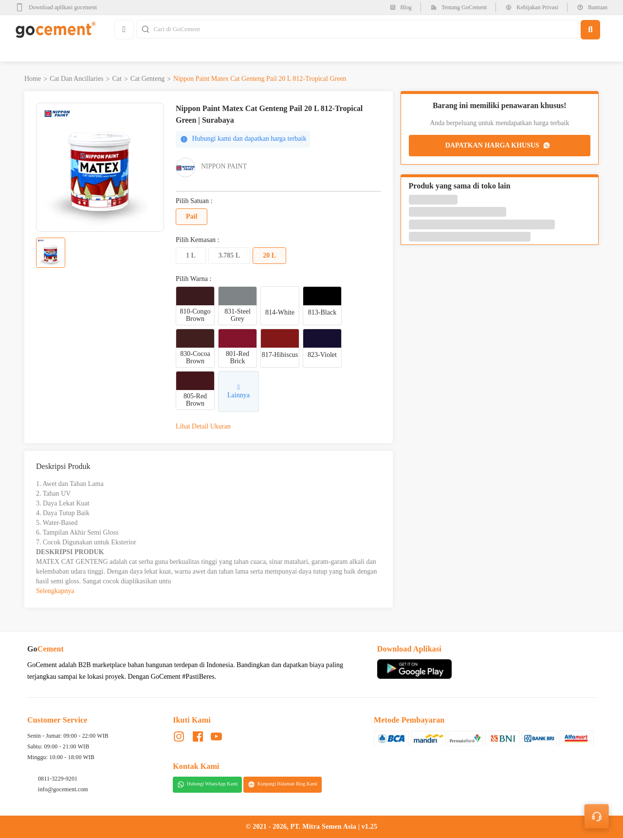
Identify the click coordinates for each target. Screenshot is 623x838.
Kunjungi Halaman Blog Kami (282, 784)
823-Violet (322, 354)
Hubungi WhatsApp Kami (207, 784)
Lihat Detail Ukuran (203, 426)
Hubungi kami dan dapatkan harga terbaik (243, 139)
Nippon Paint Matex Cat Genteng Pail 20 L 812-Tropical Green (260, 78)
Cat (116, 78)
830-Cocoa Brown (195, 357)
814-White (279, 312)
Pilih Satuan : (194, 201)
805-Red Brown (195, 399)
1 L (191, 255)
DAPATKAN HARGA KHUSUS (498, 145)
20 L (269, 255)
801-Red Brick (237, 357)
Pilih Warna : (193, 279)
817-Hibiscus (280, 354)
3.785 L (229, 255)
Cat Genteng (147, 78)
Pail (191, 216)
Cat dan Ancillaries (76, 78)
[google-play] (59, 7)
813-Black (322, 312)
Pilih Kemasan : (197, 240)
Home (32, 78)
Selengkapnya (55, 591)
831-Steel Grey (237, 315)
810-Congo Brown (195, 315)
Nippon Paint (224, 166)
